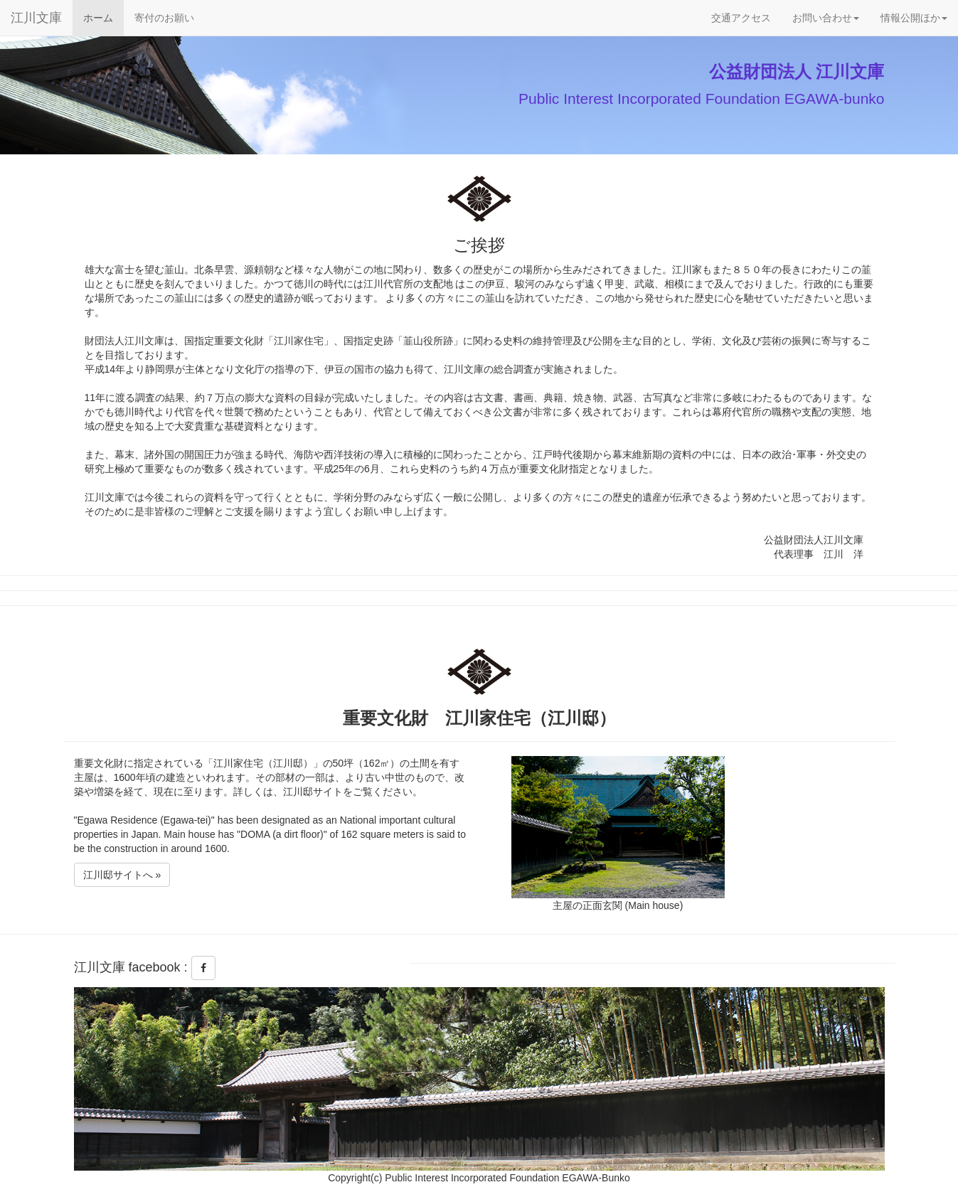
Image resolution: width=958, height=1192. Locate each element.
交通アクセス (741, 17)
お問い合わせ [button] (825, 17)
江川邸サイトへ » (122, 874)
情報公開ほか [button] (913, 17)
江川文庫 (36, 18)
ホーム (103, 16)
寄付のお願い (164, 16)
